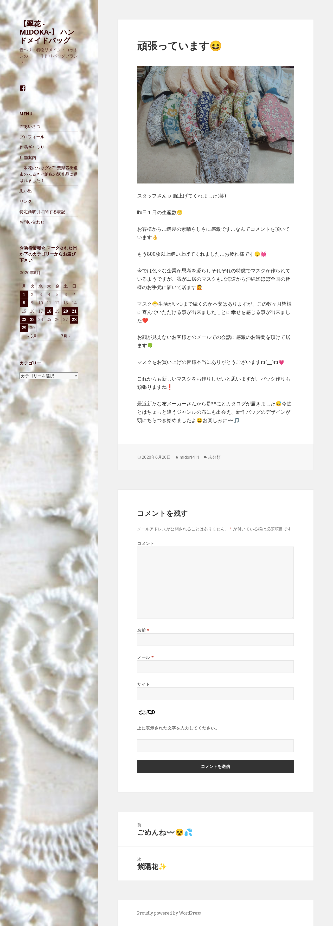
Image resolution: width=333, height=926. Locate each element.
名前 (143, 630)
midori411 (189, 457)
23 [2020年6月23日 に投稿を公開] (32, 319)
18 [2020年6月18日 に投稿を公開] (49, 311)
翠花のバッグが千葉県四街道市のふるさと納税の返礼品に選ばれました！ (49, 174)
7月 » (66, 336)
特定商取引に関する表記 (42, 211)
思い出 (26, 191)
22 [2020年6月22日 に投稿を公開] (24, 319)
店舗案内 (28, 157)
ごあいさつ (30, 126)
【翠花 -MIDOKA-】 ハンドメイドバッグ (47, 32)
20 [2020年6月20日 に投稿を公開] (65, 311)
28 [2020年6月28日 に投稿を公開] (74, 319)
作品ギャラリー (34, 147)
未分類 (214, 457)
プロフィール (32, 137)
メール (145, 657)
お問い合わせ (32, 222)
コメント (146, 543)
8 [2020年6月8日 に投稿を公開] (24, 303)
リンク (26, 201)
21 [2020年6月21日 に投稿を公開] (74, 311)
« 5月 (32, 336)
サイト (143, 684)
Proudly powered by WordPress (169, 913)
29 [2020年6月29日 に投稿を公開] (24, 328)
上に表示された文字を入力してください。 (178, 728)
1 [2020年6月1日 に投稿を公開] (24, 294)
